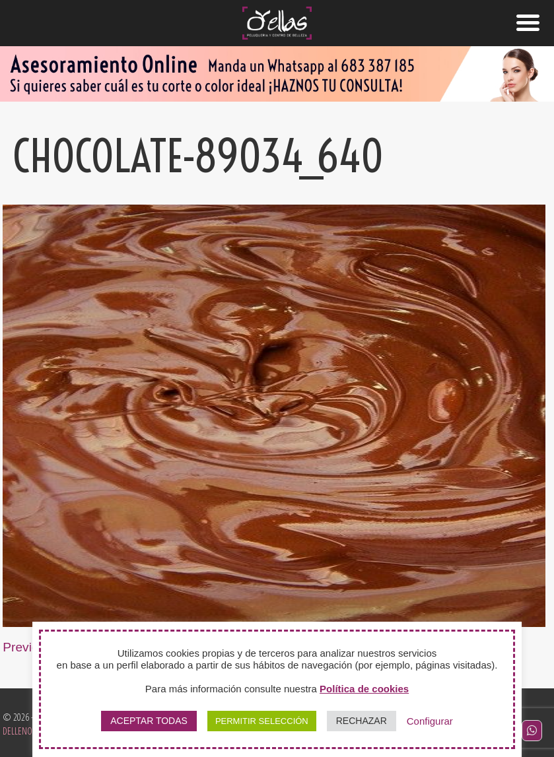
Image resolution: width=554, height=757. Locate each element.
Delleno (17, 731)
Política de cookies (364, 688)
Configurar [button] (430, 721)
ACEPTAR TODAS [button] (149, 720)
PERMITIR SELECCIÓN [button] (261, 721)
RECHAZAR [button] (361, 720)
